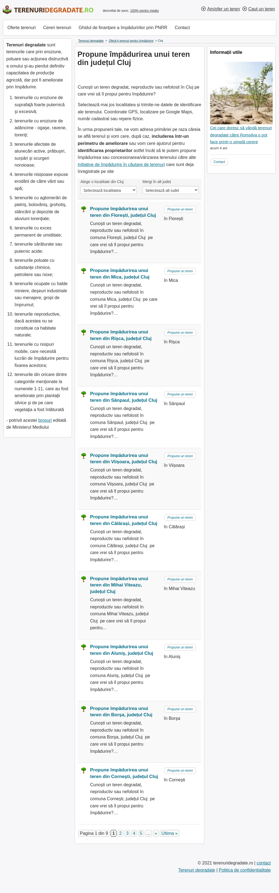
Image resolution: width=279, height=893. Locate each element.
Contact (182, 27)
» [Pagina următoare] (156, 833)
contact (263, 863)
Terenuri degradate (196, 870)
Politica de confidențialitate (245, 870)
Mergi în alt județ (157, 181)
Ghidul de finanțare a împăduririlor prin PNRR (123, 27)
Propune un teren (180, 209)
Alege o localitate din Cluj (102, 181)
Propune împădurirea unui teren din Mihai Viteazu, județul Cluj (119, 585)
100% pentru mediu (144, 11)
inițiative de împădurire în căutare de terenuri (121, 164)
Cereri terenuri (57, 27)
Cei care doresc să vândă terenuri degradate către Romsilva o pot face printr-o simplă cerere (241, 134)
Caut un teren (261, 9)
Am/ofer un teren (223, 9)
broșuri (45, 420)
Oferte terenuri (21, 27)
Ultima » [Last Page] (169, 833)
